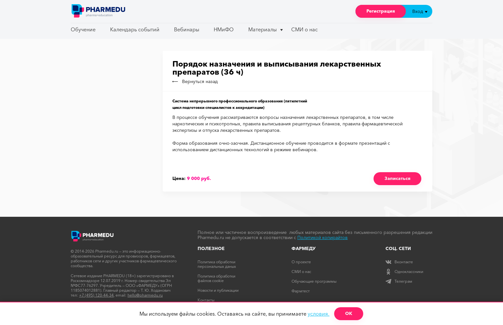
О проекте (301, 261)
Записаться (397, 178)
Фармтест (301, 290)
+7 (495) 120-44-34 (96, 295)
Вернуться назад (195, 81)
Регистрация (380, 11)
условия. (318, 313)
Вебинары (186, 29)
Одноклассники (404, 271)
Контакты (206, 300)
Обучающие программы (314, 281)
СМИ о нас (304, 29)
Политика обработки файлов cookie (216, 278)
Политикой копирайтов (322, 237)
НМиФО (224, 29)
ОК (348, 313)
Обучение (83, 29)
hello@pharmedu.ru (145, 295)
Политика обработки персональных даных (217, 264)
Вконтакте (399, 261)
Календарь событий (134, 29)
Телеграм (398, 281)
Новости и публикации (218, 290)
